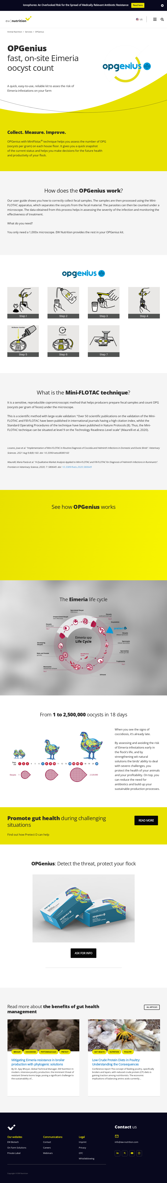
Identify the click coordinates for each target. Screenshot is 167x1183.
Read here (138, 5)
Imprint (82, 1142)
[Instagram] (139, 1153)
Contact (47, 1142)
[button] (155, 19)
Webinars (48, 1153)
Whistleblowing (86, 1158)
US (139, 19)
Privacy (82, 1147)
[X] (125, 1153)
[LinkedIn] (117, 1153)
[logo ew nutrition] (19, 19)
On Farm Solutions (16, 1147)
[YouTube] (132, 1153)
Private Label (13, 1153)
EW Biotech (13, 1142)
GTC (81, 1153)
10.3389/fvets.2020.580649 (77, 467)
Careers (47, 1147)
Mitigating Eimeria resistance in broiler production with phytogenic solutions (118, 1062)
